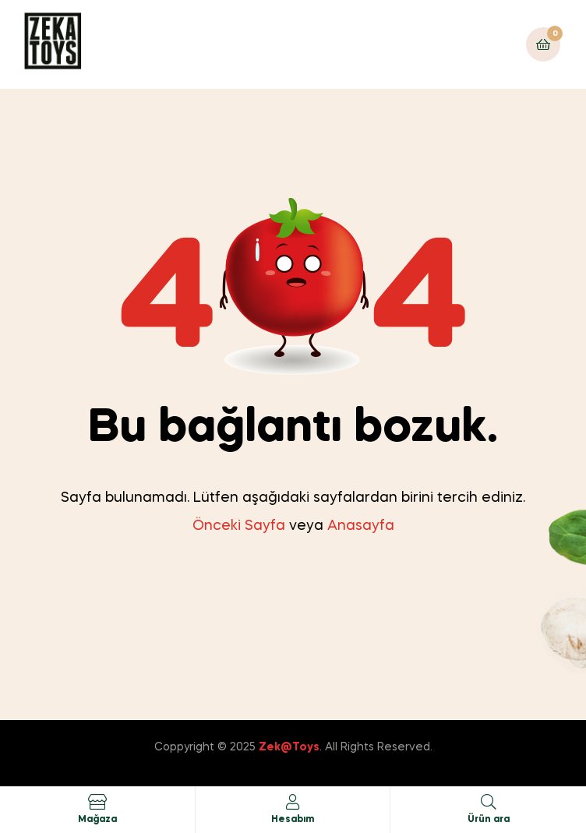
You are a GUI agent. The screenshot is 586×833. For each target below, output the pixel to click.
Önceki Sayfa (238, 526)
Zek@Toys (289, 747)
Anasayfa (360, 526)
